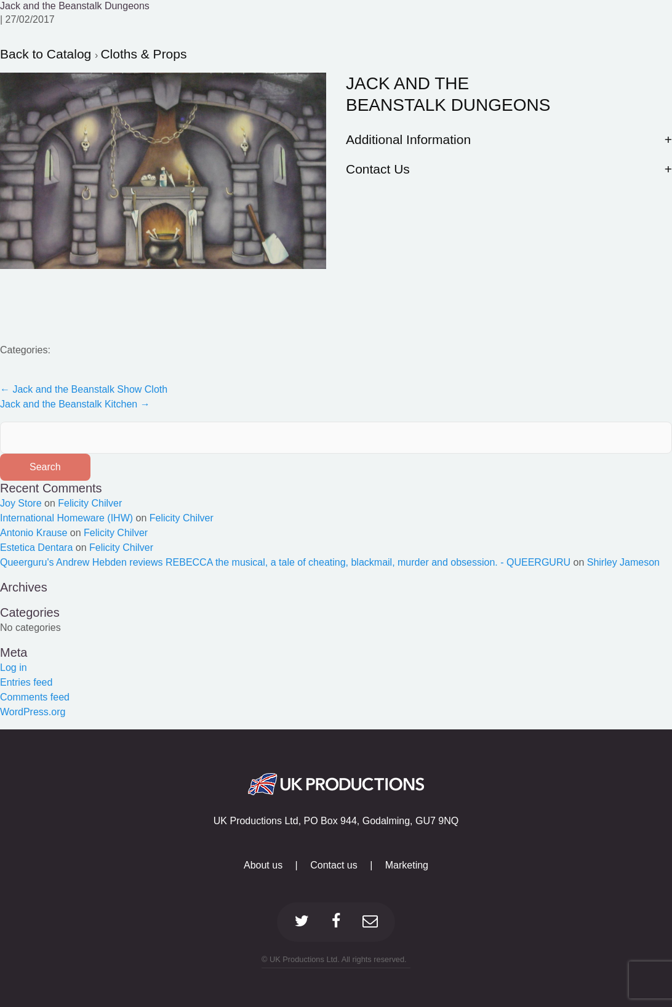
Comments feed (35, 697)
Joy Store (21, 503)
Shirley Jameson (623, 562)
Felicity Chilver (90, 503)
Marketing (406, 865)
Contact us (333, 865)
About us (263, 865)
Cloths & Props (143, 54)
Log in (13, 667)
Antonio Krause (33, 533)
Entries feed (26, 682)
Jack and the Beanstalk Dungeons (75, 6)
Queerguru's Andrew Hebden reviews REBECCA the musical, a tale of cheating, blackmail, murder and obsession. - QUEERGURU (285, 562)
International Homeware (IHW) (66, 518)
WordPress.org (32, 712)
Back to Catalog (47, 54)
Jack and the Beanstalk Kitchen (75, 404)
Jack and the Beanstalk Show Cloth (83, 389)
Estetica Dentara (36, 547)
